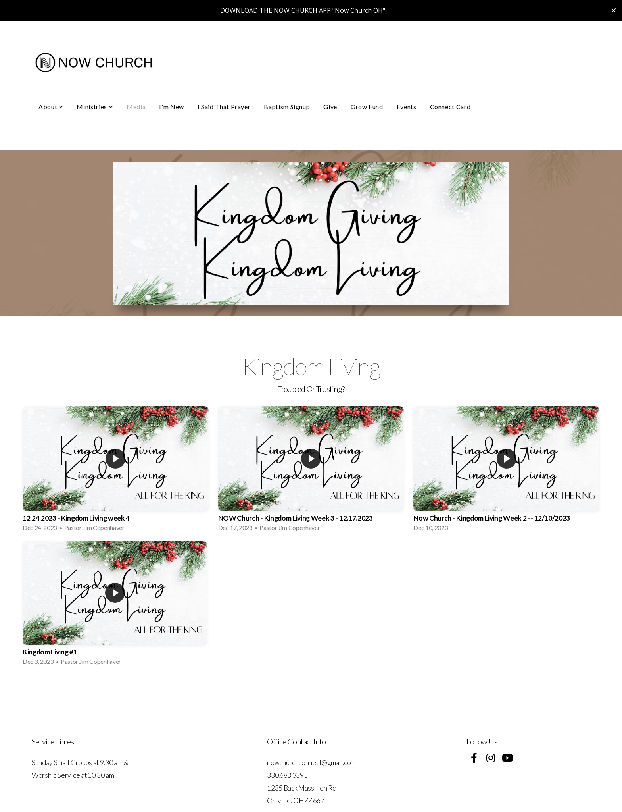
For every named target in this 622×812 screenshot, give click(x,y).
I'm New (171, 106)
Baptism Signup (287, 106)
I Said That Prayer (224, 106)
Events (407, 106)
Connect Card (450, 106)
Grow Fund (367, 106)
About (50, 106)
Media (136, 106)
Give (330, 106)
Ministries (95, 106)
